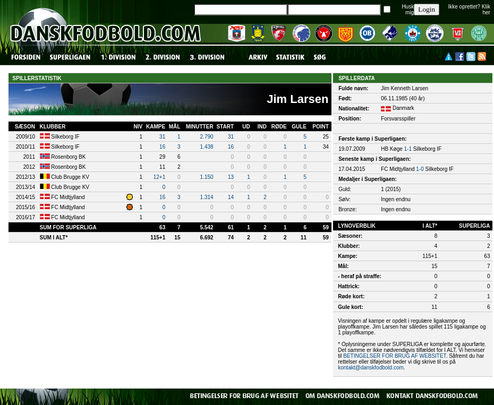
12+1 (160, 177)
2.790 (207, 137)
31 (162, 137)
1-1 (408, 149)
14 (231, 197)
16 (162, 147)
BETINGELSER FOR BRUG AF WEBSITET (394, 356)
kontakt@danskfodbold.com (371, 367)
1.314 (207, 197)
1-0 (419, 169)
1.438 (207, 147)
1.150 (207, 177)
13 (231, 177)
